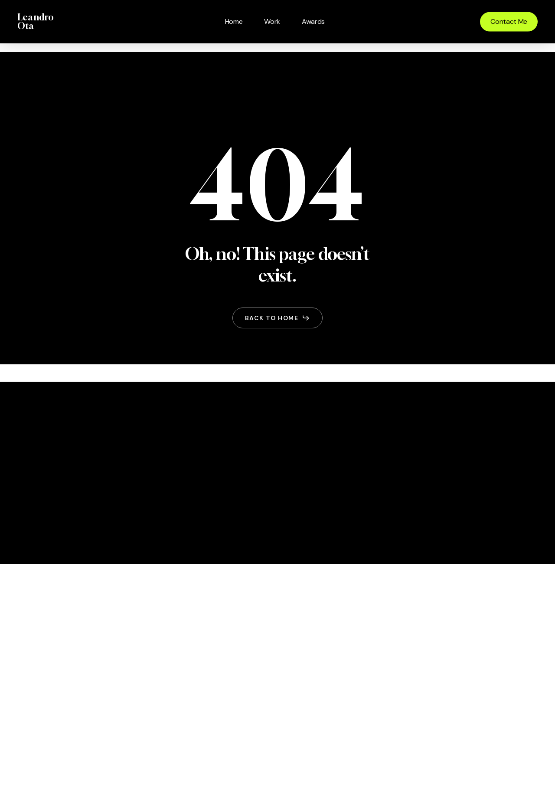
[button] (277, 318)
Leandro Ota (35, 21)
